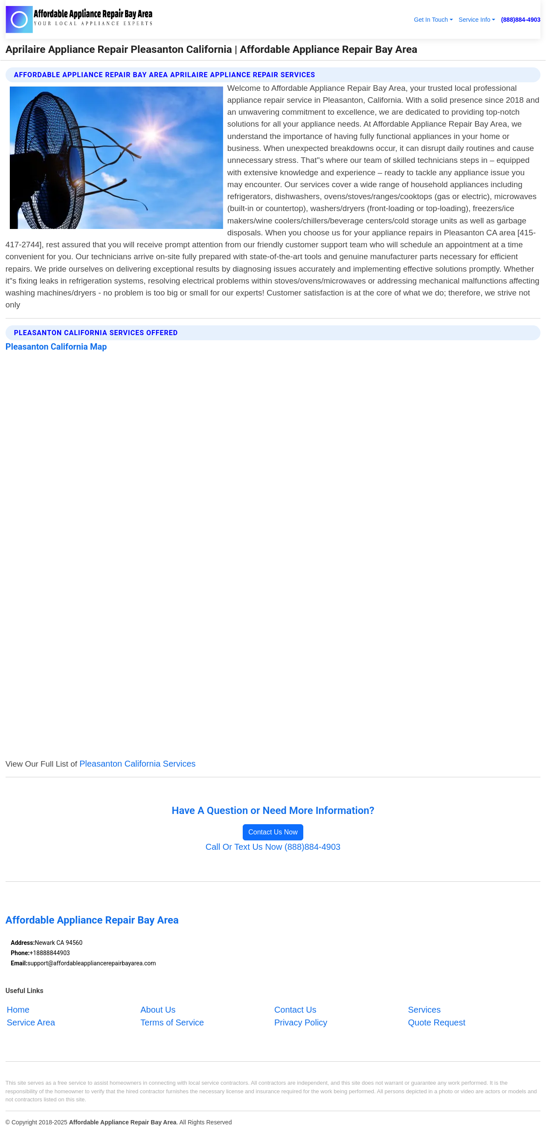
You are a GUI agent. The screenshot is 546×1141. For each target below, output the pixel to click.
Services (424, 1009)
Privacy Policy (300, 1022)
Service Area (31, 1022)
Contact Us (295, 1009)
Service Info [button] (474, 19)
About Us (157, 1009)
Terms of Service (172, 1022)
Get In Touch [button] (431, 19)
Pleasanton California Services (137, 763)
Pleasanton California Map (56, 347)
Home (18, 1009)
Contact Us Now (273, 832)
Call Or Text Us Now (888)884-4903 (273, 846)
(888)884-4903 (520, 19)
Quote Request (436, 1022)
